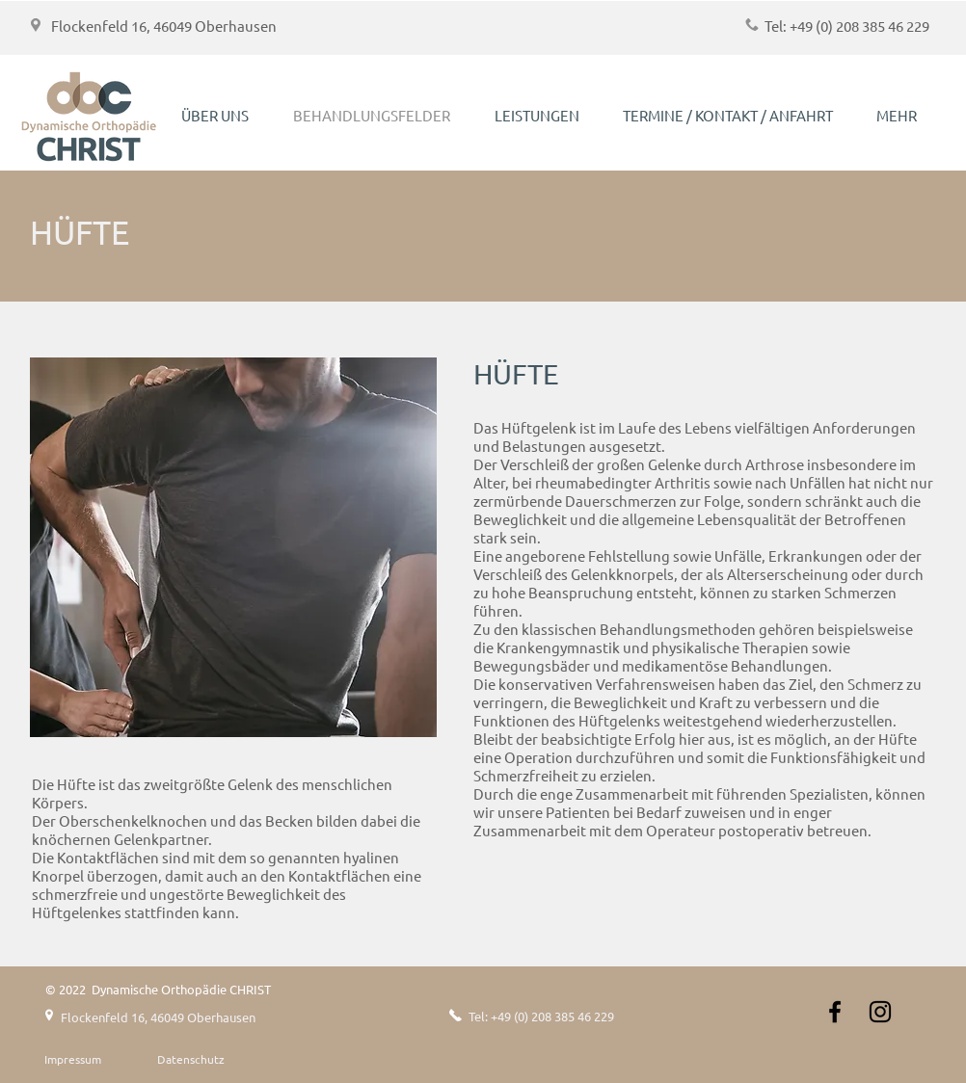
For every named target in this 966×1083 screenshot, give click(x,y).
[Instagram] (880, 1011)
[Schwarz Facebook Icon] (834, 1011)
